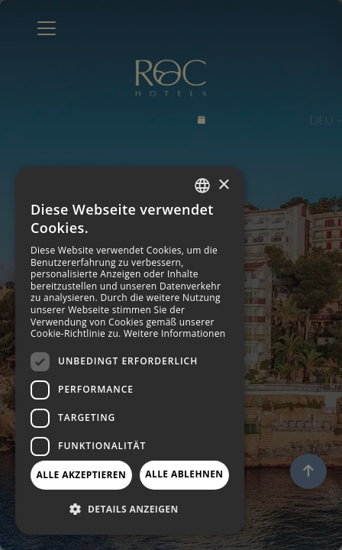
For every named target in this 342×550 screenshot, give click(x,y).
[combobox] (202, 185)
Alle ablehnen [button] (184, 473)
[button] (130, 509)
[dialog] (129, 351)
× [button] (223, 185)
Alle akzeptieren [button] (82, 474)
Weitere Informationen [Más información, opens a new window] (175, 333)
